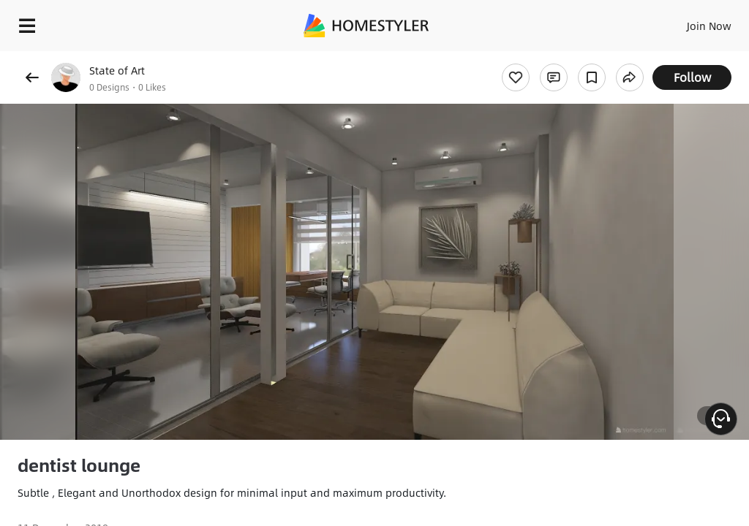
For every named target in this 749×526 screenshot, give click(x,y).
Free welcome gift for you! (562, 58)
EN (690, 22)
